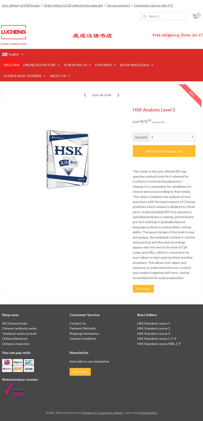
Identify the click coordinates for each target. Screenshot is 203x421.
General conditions (83, 338)
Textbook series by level (19, 333)
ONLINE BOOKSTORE (41, 65)
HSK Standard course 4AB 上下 (159, 344)
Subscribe (80, 372)
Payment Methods (83, 328)
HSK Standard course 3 (153, 333)
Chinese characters (16, 344)
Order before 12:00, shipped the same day (73, 5)
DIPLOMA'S (106, 65)
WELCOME (12, 65)
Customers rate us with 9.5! (153, 5)
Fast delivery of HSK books (21, 5)
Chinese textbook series (19, 328)
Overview (143, 289)
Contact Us (78, 323)
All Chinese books (14, 323)
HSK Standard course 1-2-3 (156, 338)
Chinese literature (15, 338)
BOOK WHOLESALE (137, 65)
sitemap (87, 412)
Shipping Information (84, 333)
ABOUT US (60, 76)
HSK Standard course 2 (154, 328)
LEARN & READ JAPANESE (25, 76)
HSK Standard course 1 (154, 323)
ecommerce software (111, 412)
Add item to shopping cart (164, 151)
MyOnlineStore (148, 412)
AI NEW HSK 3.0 (78, 65)
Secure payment (118, 5)
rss (95, 412)
